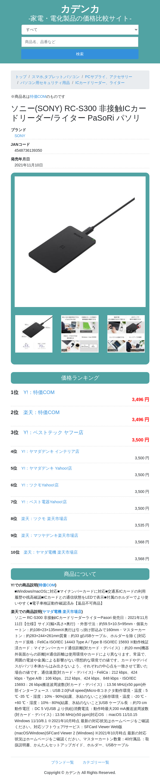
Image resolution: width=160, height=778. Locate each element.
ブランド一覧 (62, 762)
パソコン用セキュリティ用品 (45, 82)
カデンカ (80, 13)
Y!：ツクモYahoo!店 (39, 485)
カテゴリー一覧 (96, 762)
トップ (21, 77)
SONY (20, 136)
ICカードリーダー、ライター (100, 82)
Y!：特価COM (39, 392)
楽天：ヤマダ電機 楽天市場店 (51, 552)
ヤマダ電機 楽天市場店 (61, 611)
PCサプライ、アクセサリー (108, 77)
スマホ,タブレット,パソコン (56, 77)
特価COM (38, 96)
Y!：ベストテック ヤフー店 (53, 432)
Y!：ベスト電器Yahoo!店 (44, 501)
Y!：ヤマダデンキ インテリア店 (50, 451)
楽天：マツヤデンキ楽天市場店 (49, 535)
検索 (80, 54)
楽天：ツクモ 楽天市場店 (44, 518)
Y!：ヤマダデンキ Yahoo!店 (46, 468)
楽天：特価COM (41, 412)
